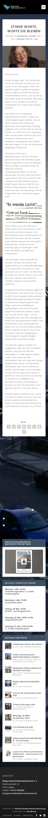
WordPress (31, 811)
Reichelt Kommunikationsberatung (30, 808)
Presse (24, 661)
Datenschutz (27, 815)
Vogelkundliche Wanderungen (23, 731)
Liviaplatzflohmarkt (19, 618)
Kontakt (17, 815)
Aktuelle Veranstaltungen (20, 583)
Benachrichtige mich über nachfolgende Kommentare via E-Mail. (20, 519)
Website (36, 499)
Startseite (21, 39)
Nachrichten (36, 647)
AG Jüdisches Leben (16, 601)
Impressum (7, 815)
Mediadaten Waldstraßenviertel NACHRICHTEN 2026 (27, 669)
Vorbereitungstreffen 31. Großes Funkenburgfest (19, 591)
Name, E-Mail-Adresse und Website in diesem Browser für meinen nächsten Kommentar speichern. (22, 512)
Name (5, 499)
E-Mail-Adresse (22, 500)
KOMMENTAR (8, 470)
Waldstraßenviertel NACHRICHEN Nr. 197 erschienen (27, 739)
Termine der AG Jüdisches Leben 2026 (27, 694)
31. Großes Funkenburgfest (19, 627)
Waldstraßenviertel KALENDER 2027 (26, 682)
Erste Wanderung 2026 (23, 727)
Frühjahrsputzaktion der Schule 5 (27, 644)
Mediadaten (17, 675)
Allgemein (28, 647)
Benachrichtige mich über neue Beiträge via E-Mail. (23, 526)
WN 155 (29, 39)
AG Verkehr (28, 659)
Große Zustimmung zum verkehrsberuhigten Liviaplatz (26, 655)
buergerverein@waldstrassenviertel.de (19, 793)
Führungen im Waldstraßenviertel (23, 708)
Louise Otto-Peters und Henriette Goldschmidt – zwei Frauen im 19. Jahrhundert (28, 754)
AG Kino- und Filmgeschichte (17, 610)
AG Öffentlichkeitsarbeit (32, 673)
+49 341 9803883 (17, 790)
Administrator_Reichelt (26, 36)
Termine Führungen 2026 (24, 704)
